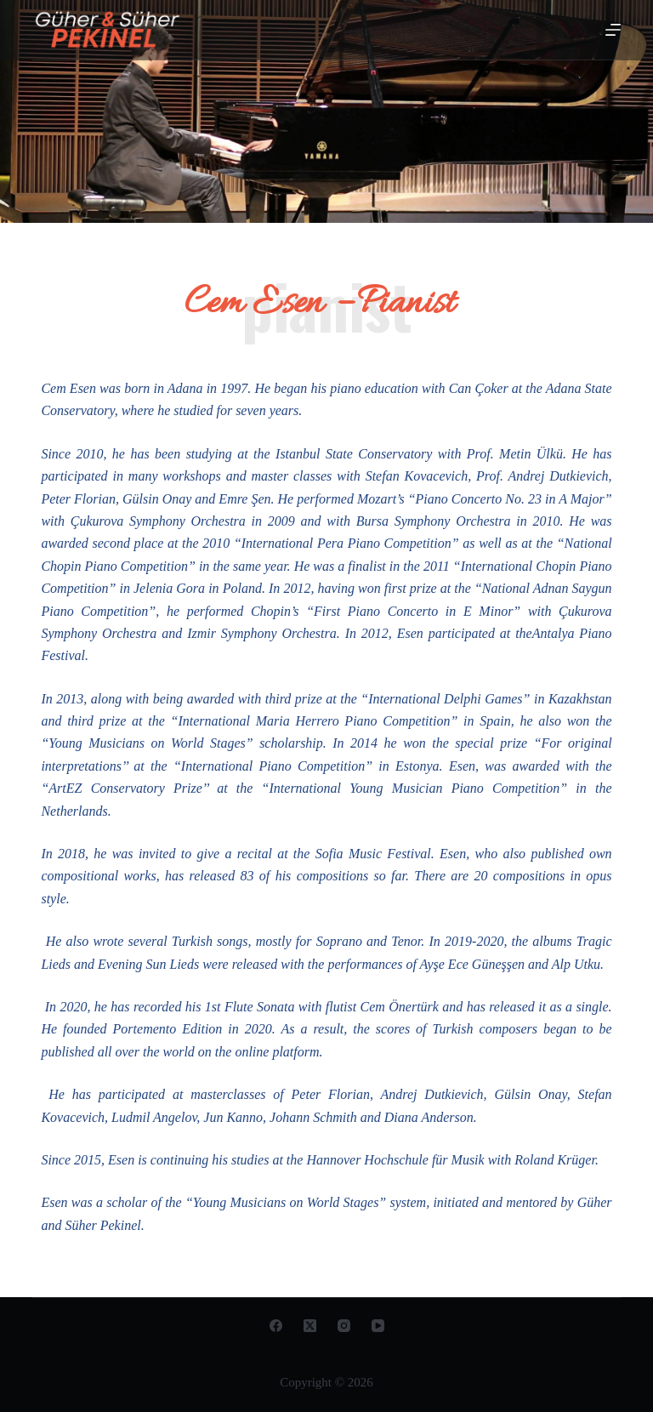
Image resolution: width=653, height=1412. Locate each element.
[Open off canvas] (613, 29)
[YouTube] (378, 1325)
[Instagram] (344, 1325)
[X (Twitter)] (310, 1325)
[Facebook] (276, 1325)
